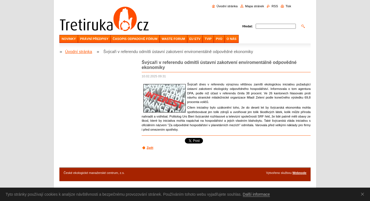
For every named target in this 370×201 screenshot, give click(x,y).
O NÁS (231, 38)
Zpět (150, 147)
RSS (275, 6)
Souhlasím (363, 194)
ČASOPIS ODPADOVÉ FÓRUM (135, 38)
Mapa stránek (254, 6)
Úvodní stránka (227, 6)
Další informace (256, 194)
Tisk (288, 6)
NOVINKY (69, 38)
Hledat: (247, 26)
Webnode (299, 172)
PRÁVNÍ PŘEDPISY (94, 38)
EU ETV (194, 38)
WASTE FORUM (173, 38)
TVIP (208, 38)
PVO (219, 38)
